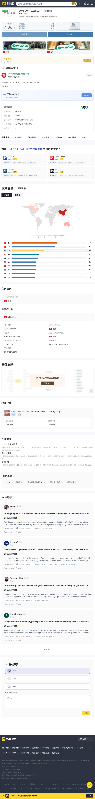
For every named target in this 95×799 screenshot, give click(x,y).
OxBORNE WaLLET (79, 784)
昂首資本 (38, 788)
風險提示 (25, 747)
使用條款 (35, 747)
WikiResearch (10, 753)
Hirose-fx (13, 788)
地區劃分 (45, 753)
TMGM (22, 784)
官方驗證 (79, 747)
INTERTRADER (26, 788)
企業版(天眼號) (67, 747)
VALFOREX (79, 788)
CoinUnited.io (54, 784)
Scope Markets (51, 788)
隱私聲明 (45, 747)
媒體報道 (55, 753)
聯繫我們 (15, 747)
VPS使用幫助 (24, 753)
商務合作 (35, 753)
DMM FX (42, 784)
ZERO (4, 788)
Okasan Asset (65, 788)
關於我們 (5, 747)
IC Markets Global (9, 784)
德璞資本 (32, 784)
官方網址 (70, 34)
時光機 (25, 34)
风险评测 (87, 60)
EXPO (88, 747)
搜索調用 (55, 747)
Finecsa (66, 784)
